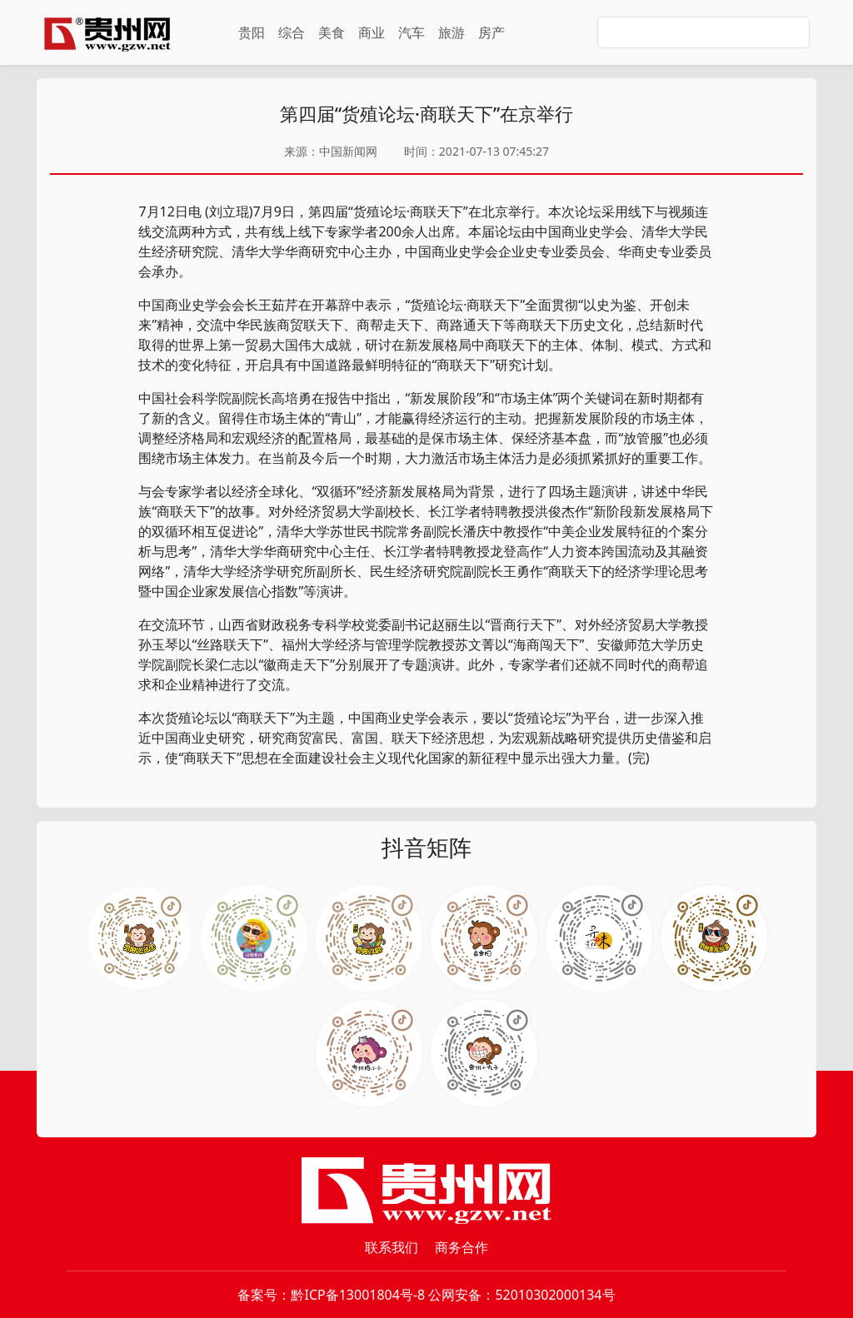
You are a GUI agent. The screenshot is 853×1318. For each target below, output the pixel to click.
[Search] (703, 32)
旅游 (451, 32)
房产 (491, 32)
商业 (371, 32)
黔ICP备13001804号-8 (358, 1295)
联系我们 (391, 1247)
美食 (331, 32)
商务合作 (461, 1247)
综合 (291, 32)
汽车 (411, 32)
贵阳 (251, 32)
